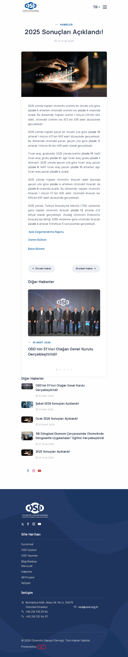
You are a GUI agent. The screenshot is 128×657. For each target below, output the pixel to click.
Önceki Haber (41, 268)
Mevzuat (27, 566)
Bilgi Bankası (29, 561)
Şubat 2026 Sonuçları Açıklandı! (57, 403)
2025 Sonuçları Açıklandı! (53, 451)
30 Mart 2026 (42, 342)
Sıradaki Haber (86, 268)
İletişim (26, 583)
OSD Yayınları (29, 555)
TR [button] (95, 7)
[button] (57, 369)
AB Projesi (27, 577)
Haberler (66, 24)
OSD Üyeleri (29, 550)
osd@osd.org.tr (88, 607)
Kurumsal (27, 544)
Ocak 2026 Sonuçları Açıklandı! (57, 418)
